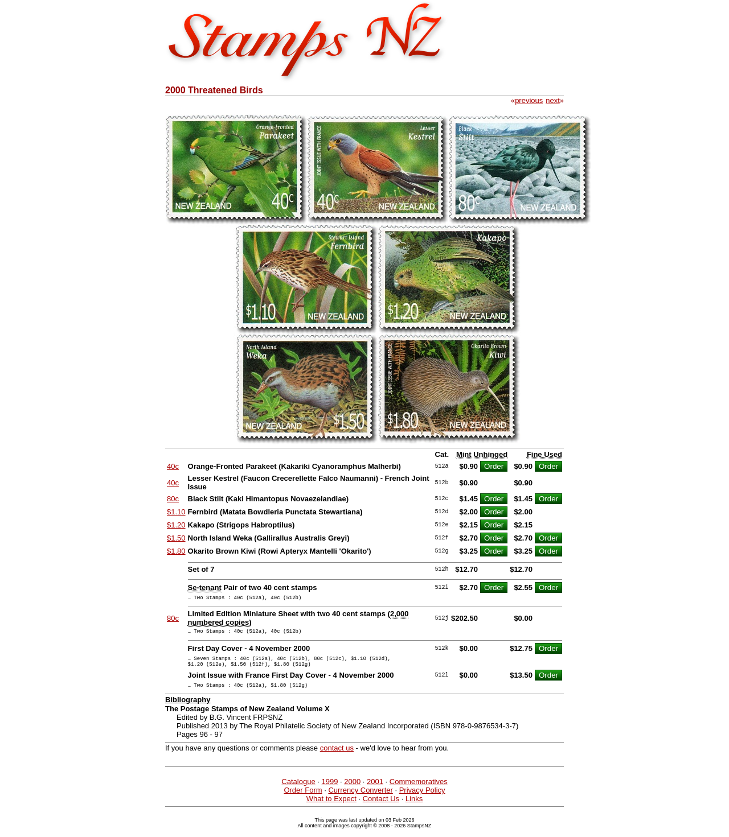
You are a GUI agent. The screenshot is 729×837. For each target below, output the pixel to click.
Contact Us (381, 807)
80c (173, 498)
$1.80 (176, 551)
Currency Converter (360, 798)
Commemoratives (419, 790)
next (553, 100)
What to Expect (331, 807)
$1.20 (176, 525)
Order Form (303, 798)
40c (173, 466)
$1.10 (176, 512)
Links (414, 807)
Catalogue (298, 790)
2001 (375, 790)
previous (529, 100)
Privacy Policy (422, 798)
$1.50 (176, 538)
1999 (329, 790)
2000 (352, 790)
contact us (337, 756)
